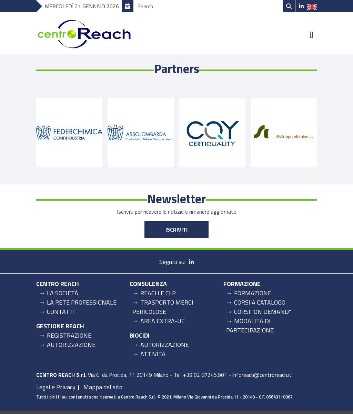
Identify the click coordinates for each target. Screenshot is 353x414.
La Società (62, 293)
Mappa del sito (102, 387)
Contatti (61, 311)
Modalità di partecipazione (250, 325)
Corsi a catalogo (259, 302)
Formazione (242, 283)
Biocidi (140, 335)
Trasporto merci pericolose (162, 307)
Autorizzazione (71, 344)
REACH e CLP (158, 293)
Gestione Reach (60, 326)
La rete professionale (82, 302)
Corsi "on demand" (262, 311)
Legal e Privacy (55, 387)
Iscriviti (176, 229)
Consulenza (148, 283)
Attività (152, 354)
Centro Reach (57, 283)
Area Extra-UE (162, 321)
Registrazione (69, 335)
